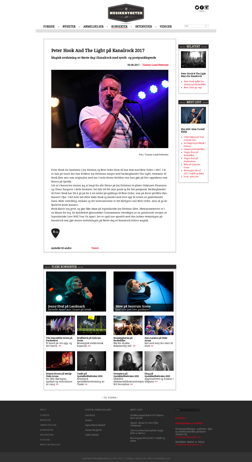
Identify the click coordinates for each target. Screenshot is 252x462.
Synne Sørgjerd (93, 430)
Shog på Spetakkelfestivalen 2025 (157, 374)
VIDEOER (166, 26)
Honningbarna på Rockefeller (123, 339)
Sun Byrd (90, 415)
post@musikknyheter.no (188, 437)
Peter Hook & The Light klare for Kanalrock (193, 74)
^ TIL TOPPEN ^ (110, 398)
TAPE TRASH (92, 435)
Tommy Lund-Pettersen (155, 65)
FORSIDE (49, 26)
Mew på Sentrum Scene (133, 306)
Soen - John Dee (191, 176)
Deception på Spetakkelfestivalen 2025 (126, 374)
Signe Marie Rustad (95, 425)
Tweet (95, 248)
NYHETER (69, 26)
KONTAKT (180, 418)
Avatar (88, 420)
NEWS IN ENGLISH (50, 444)
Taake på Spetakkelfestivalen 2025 (90, 374)
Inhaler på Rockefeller (194, 149)
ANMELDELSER (93, 26)
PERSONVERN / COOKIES (189, 423)
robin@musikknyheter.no (189, 444)
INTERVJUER (143, 26)
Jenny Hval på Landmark (66, 306)
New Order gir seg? (193, 87)
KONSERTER (119, 26)
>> (60, 346)
